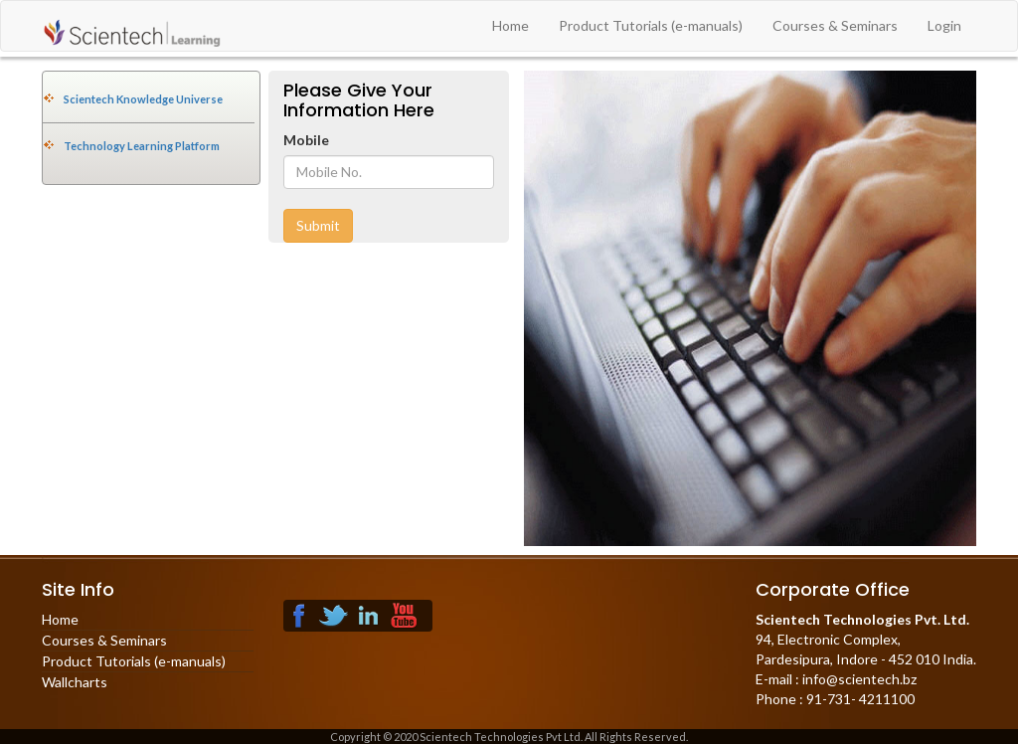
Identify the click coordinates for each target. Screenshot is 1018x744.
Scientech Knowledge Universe (143, 99)
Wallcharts (74, 681)
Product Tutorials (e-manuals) (651, 25)
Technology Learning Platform (142, 145)
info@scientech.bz (858, 678)
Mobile (306, 139)
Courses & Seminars (835, 25)
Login (944, 25)
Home (510, 25)
